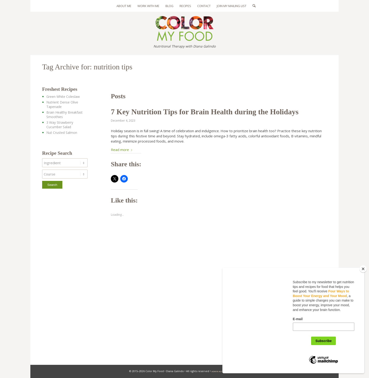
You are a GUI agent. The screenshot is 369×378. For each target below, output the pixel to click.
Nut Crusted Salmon (61, 132)
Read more (122, 149)
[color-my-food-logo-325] (184, 26)
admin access (219, 371)
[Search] (252, 6)
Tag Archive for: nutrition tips (87, 67)
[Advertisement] (69, 278)
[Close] (363, 268)
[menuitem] (123, 6)
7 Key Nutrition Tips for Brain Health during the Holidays (204, 111)
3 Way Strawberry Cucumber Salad (59, 124)
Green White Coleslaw (63, 96)
